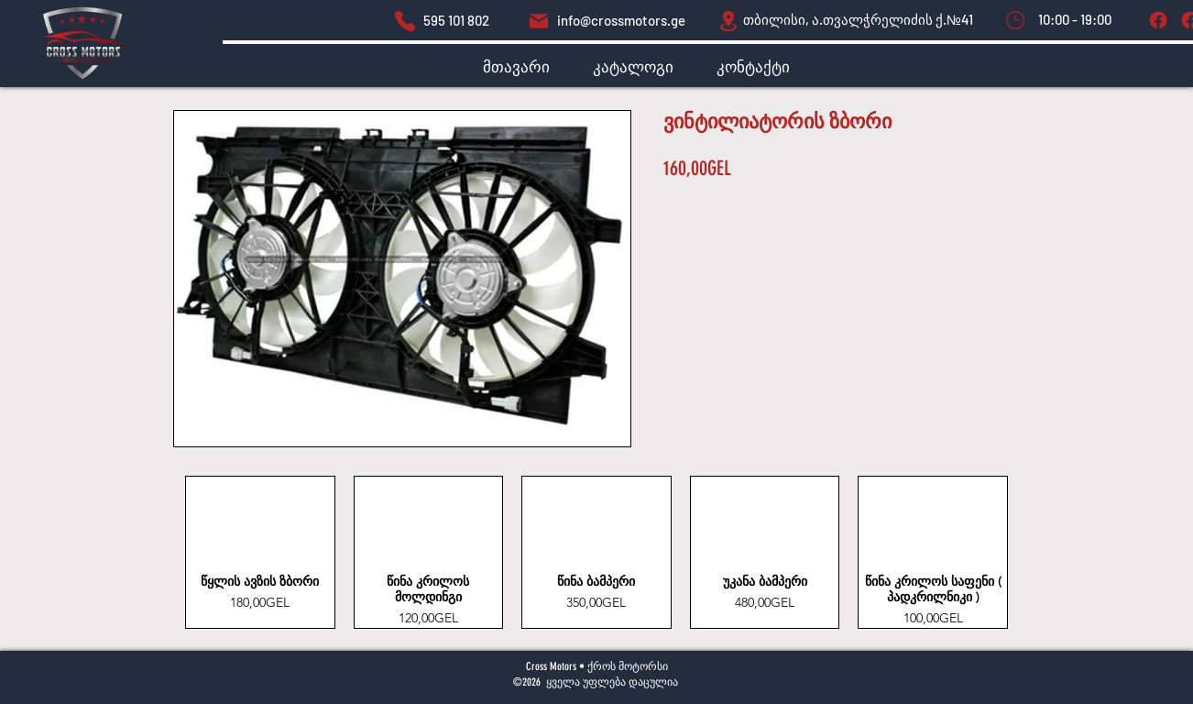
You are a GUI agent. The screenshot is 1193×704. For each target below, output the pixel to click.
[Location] (728, 20)
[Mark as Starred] (1015, 20)
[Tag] (1158, 20)
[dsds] (405, 20)
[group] (596, 553)
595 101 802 (456, 20)
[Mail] (539, 20)
